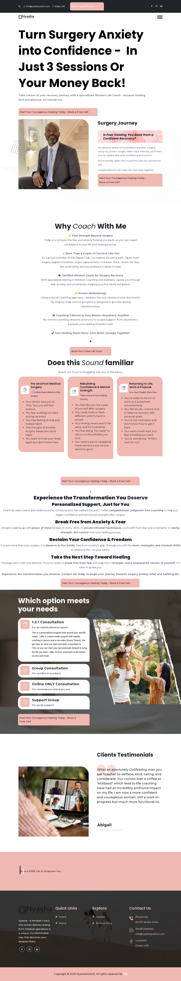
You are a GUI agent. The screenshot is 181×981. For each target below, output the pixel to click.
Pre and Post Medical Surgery (46, 385)
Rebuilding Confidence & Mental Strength (95, 387)
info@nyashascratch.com (38, 6)
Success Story (102, 923)
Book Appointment (83, 6)
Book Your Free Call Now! (86, 351)
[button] (20, 870)
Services (98, 916)
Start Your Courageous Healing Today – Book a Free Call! (54, 111)
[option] (130, 786)
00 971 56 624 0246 (146, 922)
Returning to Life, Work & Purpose (141, 385)
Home (60, 916)
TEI (125, 974)
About (60, 923)
